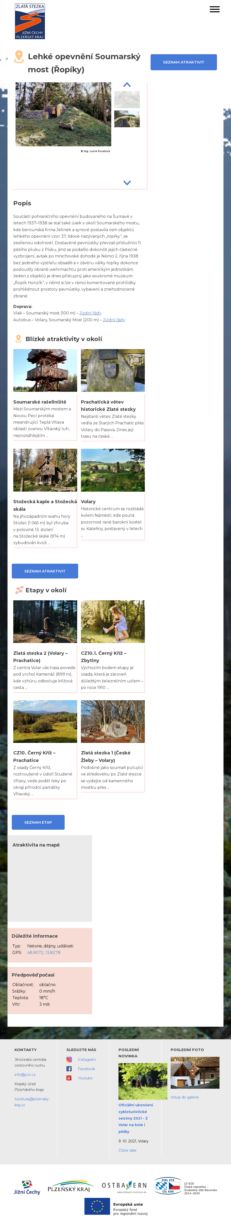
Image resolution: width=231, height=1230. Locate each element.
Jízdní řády (90, 313)
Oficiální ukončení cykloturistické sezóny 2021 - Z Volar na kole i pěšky (136, 1118)
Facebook (86, 1069)
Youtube (85, 1078)
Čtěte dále (128, 1150)
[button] (214, 10)
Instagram (87, 1059)
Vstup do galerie (185, 1097)
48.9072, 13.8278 (44, 952)
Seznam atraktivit (183, 62)
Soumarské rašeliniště (39, 402)
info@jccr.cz (25, 1074)
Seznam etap (38, 822)
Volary (88, 501)
